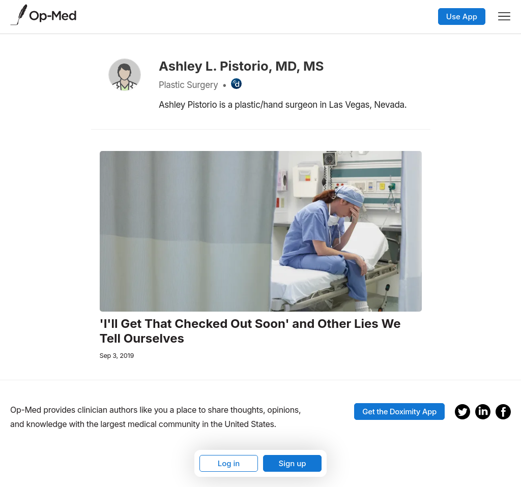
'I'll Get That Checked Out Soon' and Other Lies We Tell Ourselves (250, 331)
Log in (229, 463)
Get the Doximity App (399, 411)
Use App (461, 16)
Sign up (292, 463)
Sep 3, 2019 (117, 355)
